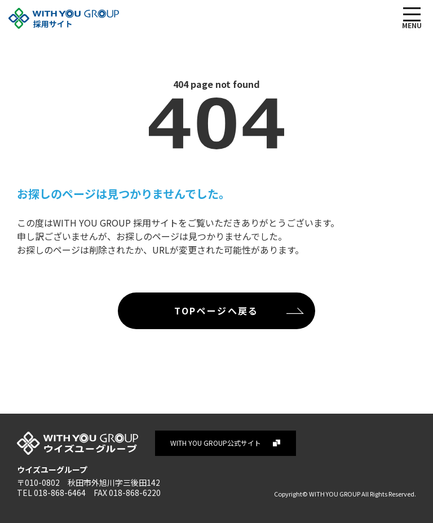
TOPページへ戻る (216, 310)
